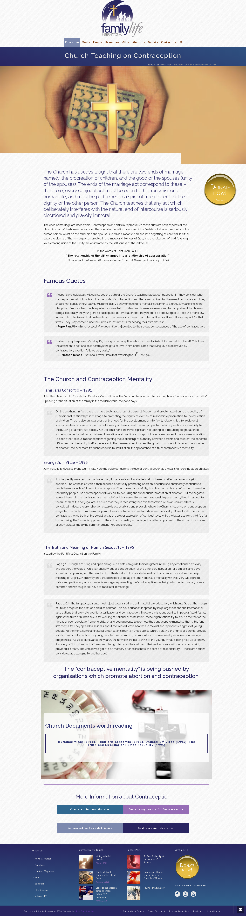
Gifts (125, 42)
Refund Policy (213, 911)
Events (97, 42)
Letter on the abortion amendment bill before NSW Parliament (106, 892)
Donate (153, 42)
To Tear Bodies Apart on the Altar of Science (154, 859)
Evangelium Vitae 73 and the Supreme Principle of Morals (153, 875)
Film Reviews (40, 890)
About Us (138, 42)
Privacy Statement (156, 911)
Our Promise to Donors (133, 911)
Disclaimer (198, 911)
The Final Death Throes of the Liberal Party (106, 875)
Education (72, 42)
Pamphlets (39, 865)
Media (86, 42)
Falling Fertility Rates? (154, 887)
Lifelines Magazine (43, 871)
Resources (112, 42)
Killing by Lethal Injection (103, 858)
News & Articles (42, 858)
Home (150, 65)
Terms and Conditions (179, 911)
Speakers (38, 883)
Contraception (163, 65)
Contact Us (168, 42)
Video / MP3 (40, 896)
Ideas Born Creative (84, 911)
